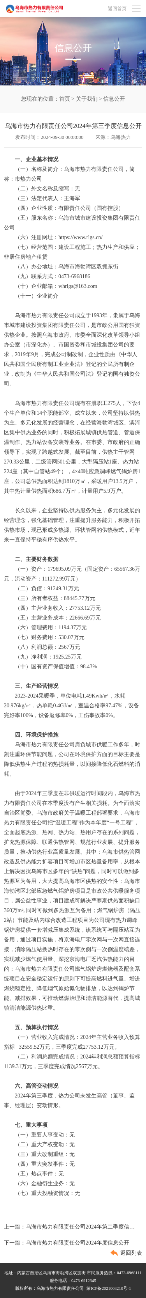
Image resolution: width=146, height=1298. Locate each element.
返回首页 (117, 8)
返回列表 (131, 1253)
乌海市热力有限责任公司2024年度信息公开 (77, 1243)
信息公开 (114, 99)
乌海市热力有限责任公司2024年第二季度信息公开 (81, 1227)
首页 (64, 99)
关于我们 (87, 99)
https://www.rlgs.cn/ (80, 237)
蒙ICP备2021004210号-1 (108, 1288)
